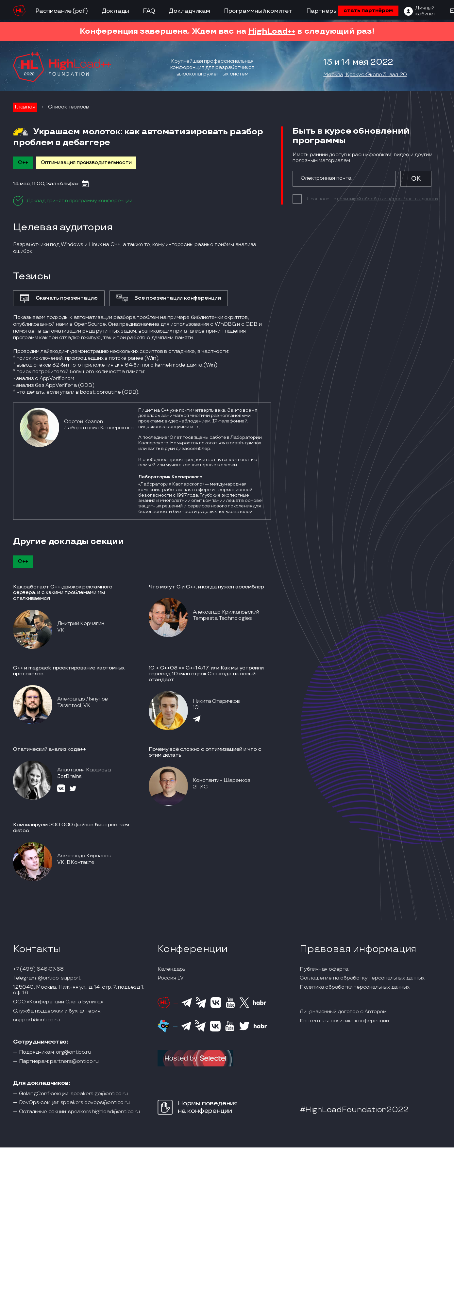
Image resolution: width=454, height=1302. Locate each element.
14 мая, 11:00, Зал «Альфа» (45, 184)
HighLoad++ (271, 31)
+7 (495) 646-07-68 (38, 969)
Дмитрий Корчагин (80, 623)
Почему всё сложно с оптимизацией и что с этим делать (205, 752)
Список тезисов (68, 107)
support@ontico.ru (36, 1020)
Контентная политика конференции (344, 1021)
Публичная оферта (324, 969)
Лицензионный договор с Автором (343, 1012)
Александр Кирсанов (84, 856)
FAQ (149, 11)
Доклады (115, 11)
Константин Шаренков (221, 780)
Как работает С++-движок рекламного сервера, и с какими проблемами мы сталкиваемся (62, 593)
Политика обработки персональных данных (354, 987)
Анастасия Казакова (83, 770)
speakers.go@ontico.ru (99, 1094)
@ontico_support (59, 978)
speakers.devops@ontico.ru (95, 1103)
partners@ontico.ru (74, 1061)
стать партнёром (368, 11)
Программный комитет (258, 11)
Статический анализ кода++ (49, 749)
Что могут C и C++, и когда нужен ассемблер (206, 587)
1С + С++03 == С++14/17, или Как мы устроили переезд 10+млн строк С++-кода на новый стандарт (206, 674)
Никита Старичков (216, 701)
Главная (25, 107)
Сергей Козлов (83, 422)
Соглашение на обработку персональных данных (362, 978)
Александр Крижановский (226, 612)
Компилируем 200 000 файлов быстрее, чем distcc (71, 828)
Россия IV (171, 978)
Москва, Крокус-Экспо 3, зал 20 (365, 75)
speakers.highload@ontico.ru (104, 1112)
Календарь (171, 969)
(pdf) (80, 11)
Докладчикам (189, 11)
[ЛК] (420, 11)
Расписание (53, 11)
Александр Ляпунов (82, 699)
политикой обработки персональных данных (387, 199)
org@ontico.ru (73, 1052)
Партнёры (321, 11)
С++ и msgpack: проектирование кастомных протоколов (69, 671)
